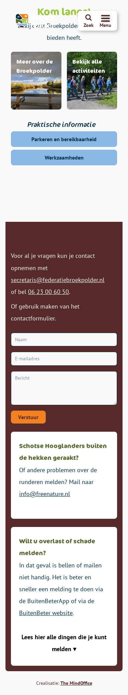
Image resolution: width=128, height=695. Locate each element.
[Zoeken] (88, 21)
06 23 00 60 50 (48, 291)
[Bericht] (64, 388)
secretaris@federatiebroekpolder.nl (57, 279)
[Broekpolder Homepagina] (35, 21)
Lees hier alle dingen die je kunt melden (64, 643)
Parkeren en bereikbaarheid (64, 139)
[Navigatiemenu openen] (105, 21)
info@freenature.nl (44, 493)
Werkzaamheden (64, 157)
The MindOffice (76, 683)
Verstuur (28, 417)
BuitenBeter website (46, 612)
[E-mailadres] (64, 359)
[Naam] (64, 340)
